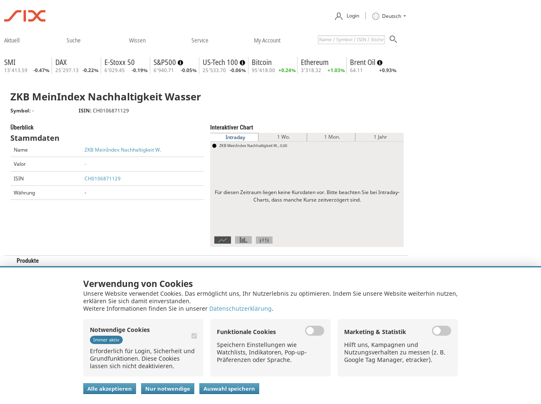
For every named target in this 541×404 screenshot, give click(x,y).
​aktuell (12, 40)
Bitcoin (262, 62)
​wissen (137, 40)
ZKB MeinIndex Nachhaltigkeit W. (122, 149)
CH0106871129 (102, 178)
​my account (267, 40)
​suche (74, 40)
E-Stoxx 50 (119, 62)
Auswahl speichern (229, 388)
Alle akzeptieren (109, 388)
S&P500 (166, 62)
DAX (61, 62)
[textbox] (351, 39)
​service (199, 40)
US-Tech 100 (221, 62)
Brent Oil (363, 62)
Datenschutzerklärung (240, 308)
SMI (9, 62)
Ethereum (315, 62)
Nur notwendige (167, 388)
